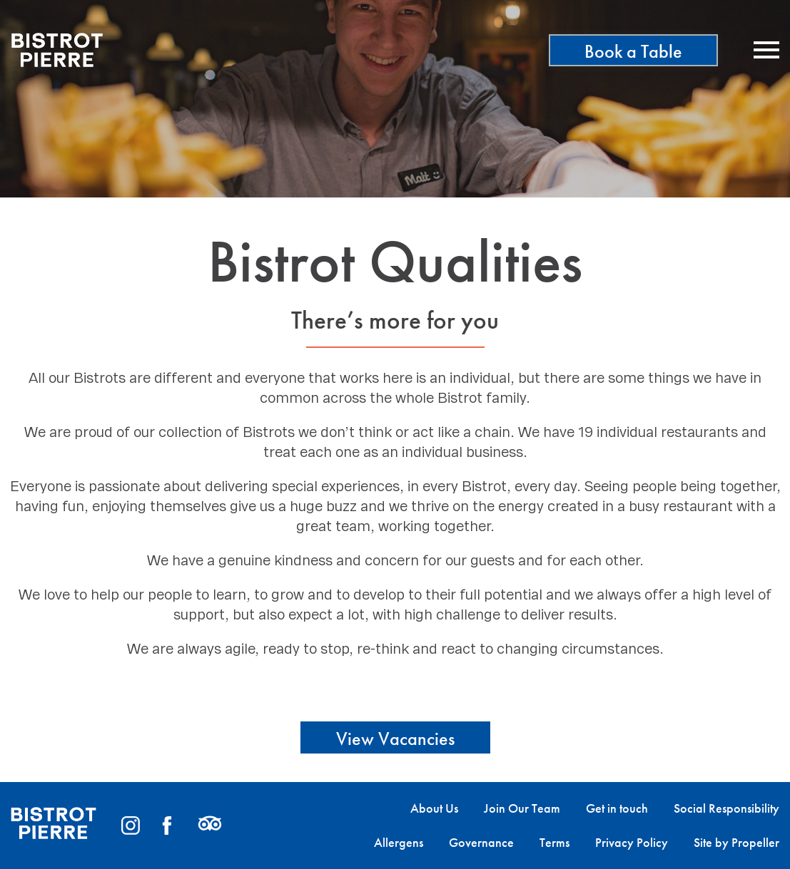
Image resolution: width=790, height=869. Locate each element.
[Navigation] (766, 49)
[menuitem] (421, 808)
